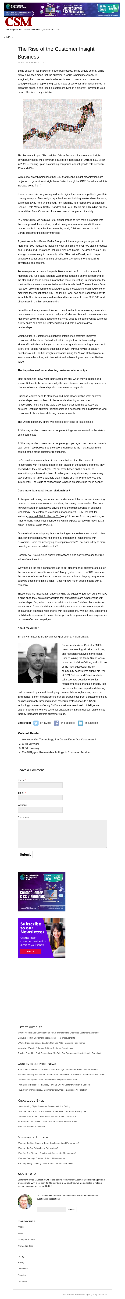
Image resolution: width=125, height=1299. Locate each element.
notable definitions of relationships (73, 421)
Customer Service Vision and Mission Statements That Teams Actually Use (52, 1111)
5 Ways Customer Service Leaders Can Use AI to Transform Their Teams (51, 1043)
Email (22, 792)
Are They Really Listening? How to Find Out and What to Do (45, 1163)
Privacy (21, 1262)
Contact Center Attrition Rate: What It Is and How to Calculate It (47, 1116)
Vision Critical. (81, 636)
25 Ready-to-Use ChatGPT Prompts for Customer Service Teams (47, 1121)
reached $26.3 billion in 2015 (45, 516)
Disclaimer (22, 1281)
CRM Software (30, 743)
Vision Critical (28, 220)
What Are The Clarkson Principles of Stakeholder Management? (47, 1153)
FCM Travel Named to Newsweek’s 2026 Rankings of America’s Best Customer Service (58, 1069)
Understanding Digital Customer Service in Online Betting (44, 1106)
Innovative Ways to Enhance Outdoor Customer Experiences (45, 1048)
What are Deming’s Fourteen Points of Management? (42, 1158)
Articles (21, 1227)
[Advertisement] (62, 992)
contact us (74, 1195)
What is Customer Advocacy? (31, 1126)
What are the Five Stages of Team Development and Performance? (48, 1143)
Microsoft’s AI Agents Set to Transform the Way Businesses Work (47, 1079)
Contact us (23, 1268)
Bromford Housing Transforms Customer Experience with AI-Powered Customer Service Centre (61, 1074)
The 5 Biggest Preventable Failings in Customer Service (55, 752)
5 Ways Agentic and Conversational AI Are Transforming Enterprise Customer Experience (59, 1033)
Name (22, 780)
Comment (23, 817)
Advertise (22, 1275)
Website (22, 805)
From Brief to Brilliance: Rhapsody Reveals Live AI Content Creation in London (54, 1085)
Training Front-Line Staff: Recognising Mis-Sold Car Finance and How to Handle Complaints (60, 1053)
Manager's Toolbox (26, 1239)
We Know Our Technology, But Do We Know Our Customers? (59, 739)
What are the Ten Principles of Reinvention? (38, 1148)
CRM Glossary (30, 748)
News (20, 1233)
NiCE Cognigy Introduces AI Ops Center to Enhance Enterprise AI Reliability (52, 1090)
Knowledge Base (25, 1246)
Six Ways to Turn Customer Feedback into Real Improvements (46, 1038)
